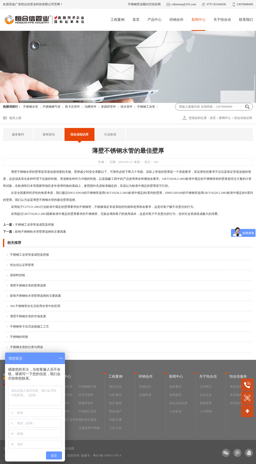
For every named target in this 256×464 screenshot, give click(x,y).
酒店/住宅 (115, 386)
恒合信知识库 (243, 118)
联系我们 (246, 20)
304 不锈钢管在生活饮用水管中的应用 (35, 306)
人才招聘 (206, 411)
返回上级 (15, 118)
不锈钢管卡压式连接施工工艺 (29, 326)
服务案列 (18, 134)
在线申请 (145, 395)
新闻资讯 (49, 134)
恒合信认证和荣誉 (22, 265)
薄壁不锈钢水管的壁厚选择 (28, 285)
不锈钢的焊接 (19, 337)
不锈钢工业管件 (68, 419)
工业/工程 (115, 428)
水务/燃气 (115, 395)
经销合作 (177, 20)
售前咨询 (236, 386)
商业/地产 (115, 411)
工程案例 (117, 20)
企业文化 (206, 395)
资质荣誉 (206, 403)
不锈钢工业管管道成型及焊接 (28, 224)
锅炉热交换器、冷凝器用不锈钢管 (89, 428)
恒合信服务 (238, 376)
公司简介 (206, 386)
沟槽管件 (90, 106)
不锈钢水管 (30, 106)
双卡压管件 (72, 106)
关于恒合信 (222, 20)
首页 (136, 20)
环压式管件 (86, 395)
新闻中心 (199, 20)
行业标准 (110, 134)
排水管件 (126, 106)
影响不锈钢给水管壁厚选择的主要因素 (34, 231)
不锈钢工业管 (146, 106)
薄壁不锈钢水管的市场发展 (28, 316)
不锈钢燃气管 (51, 106)
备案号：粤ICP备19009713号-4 (101, 455)
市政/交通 (115, 419)
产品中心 (155, 20)
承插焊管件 (108, 106)
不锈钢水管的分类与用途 (26, 347)
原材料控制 (17, 275)
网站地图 (68, 448)
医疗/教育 (115, 403)
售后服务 (236, 395)
